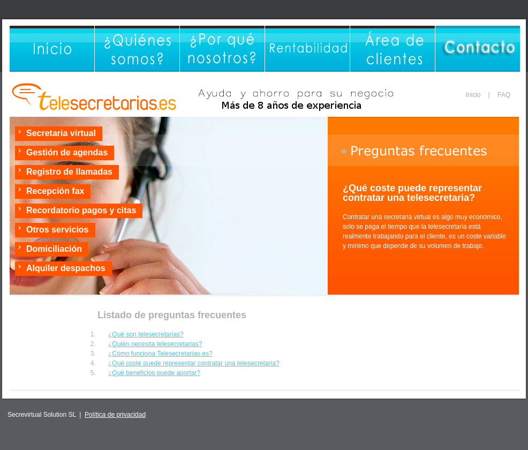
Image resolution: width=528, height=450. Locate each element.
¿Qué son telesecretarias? (146, 334)
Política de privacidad (115, 414)
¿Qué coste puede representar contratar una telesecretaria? (194, 363)
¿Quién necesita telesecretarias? (155, 344)
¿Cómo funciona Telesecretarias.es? (160, 353)
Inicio (473, 95)
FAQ (503, 95)
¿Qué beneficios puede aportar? (154, 373)
